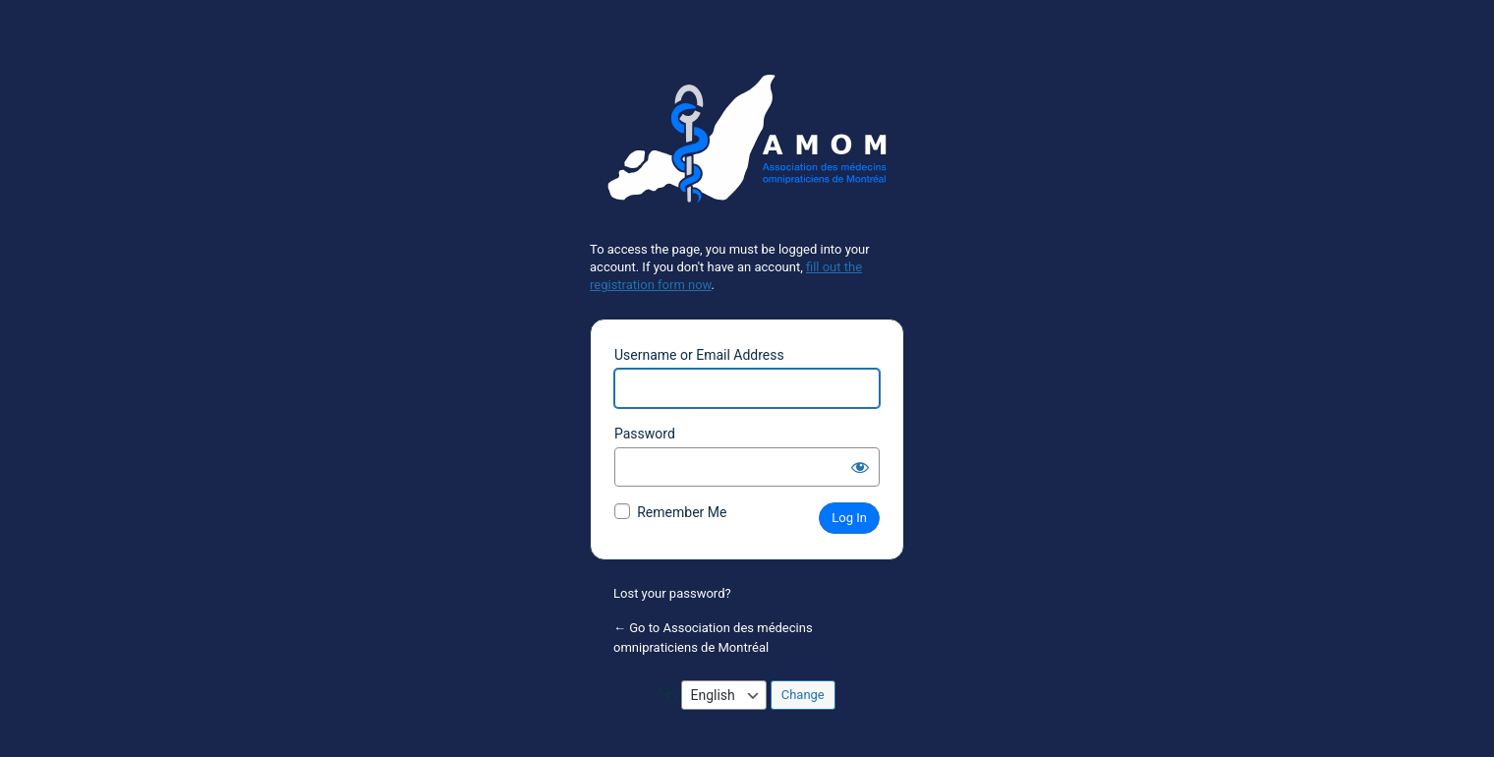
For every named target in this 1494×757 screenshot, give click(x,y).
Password (644, 433)
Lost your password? (672, 593)
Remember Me (681, 512)
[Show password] (860, 467)
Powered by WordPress (747, 146)
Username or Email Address (699, 355)
